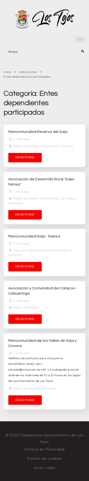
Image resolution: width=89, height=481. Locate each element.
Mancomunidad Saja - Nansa (34, 236)
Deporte (19, 250)
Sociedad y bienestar (40, 388)
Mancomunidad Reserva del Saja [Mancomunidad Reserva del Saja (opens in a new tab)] (37, 132)
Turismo (67, 146)
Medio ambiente (26, 146)
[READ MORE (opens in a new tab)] (25, 157)
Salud (17, 388)
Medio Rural (49, 146)
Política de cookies (44, 458)
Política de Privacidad (44, 449)
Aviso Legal (44, 468)
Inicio (7, 72)
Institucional (28, 72)
